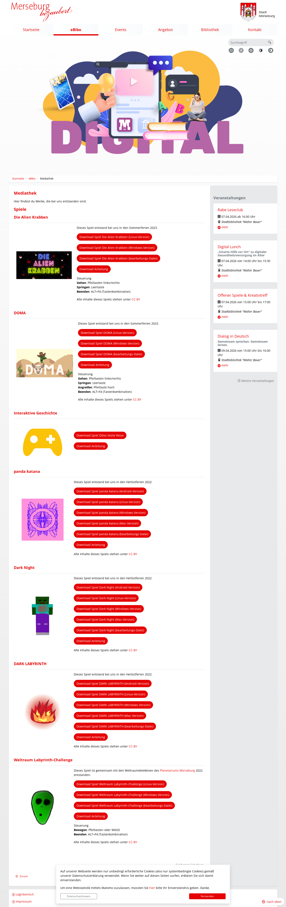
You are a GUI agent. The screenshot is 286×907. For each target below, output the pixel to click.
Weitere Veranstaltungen (257, 381)
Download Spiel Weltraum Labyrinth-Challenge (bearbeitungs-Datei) (124, 805)
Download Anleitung (93, 269)
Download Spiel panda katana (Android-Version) (110, 491)
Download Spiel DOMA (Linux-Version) (107, 333)
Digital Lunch (229, 246)
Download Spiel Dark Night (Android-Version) (108, 587)
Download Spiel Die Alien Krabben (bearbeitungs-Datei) (118, 258)
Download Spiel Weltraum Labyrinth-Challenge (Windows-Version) (123, 795)
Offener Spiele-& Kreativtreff (242, 295)
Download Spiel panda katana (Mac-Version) (107, 523)
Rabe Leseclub (230, 209)
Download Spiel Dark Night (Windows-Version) (109, 609)
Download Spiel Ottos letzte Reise (100, 435)
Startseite (18, 178)
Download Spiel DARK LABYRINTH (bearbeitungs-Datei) (115, 726)
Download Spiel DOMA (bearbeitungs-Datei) (111, 354)
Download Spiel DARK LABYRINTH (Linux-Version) (111, 694)
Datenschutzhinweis (78, 896)
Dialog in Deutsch (233, 336)
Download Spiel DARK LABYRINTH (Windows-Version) (113, 705)
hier (152, 888)
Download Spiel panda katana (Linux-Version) (108, 502)
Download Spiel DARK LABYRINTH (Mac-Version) (110, 716)
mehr (224, 227)
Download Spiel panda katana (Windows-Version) (111, 513)
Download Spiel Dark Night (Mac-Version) (105, 619)
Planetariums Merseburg (177, 770)
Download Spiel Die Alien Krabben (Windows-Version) (117, 248)
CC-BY (136, 299)
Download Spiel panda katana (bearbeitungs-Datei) (112, 534)
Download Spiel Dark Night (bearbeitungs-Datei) (110, 630)
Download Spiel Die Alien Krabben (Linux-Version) (114, 237)
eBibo (32, 178)
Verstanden (207, 896)
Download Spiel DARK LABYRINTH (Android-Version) (113, 683)
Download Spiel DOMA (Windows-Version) (110, 343)
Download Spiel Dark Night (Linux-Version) (106, 598)
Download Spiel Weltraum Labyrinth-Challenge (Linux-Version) (120, 784)
